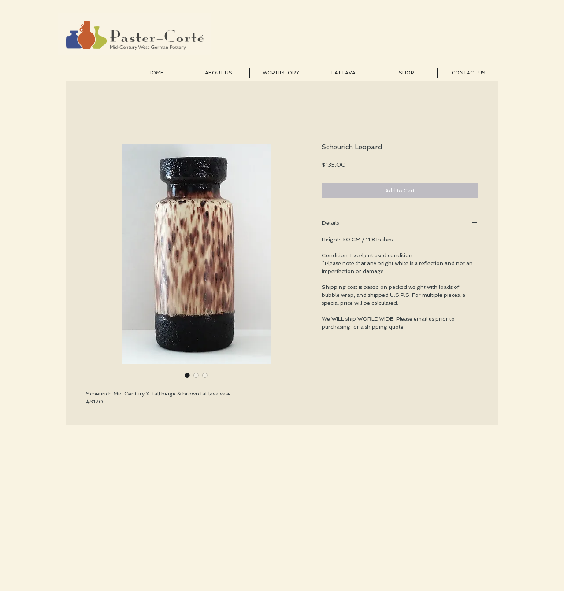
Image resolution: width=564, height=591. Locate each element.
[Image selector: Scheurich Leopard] (187, 375)
